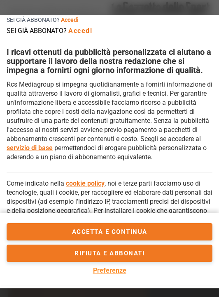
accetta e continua (109, 232)
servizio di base (30, 148)
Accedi (70, 19)
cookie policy (85, 183)
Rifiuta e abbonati (109, 253)
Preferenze (109, 270)
